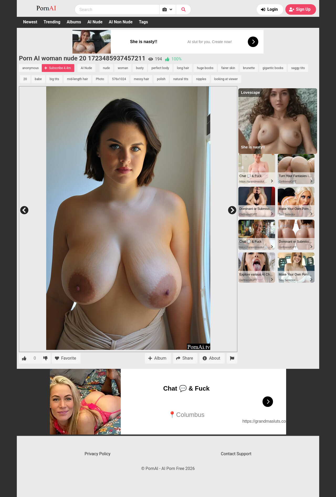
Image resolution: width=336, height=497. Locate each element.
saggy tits (298, 68)
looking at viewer (226, 79)
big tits (54, 79)
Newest (30, 21)
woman (123, 68)
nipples (201, 79)
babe (38, 79)
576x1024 (119, 79)
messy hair (141, 79)
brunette (249, 68)
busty (140, 68)
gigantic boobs (272, 68)
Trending (52, 21)
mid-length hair (77, 79)
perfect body (160, 68)
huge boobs (205, 68)
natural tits (180, 79)
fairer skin (228, 68)
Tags (143, 21)
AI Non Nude (121, 21)
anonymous (30, 68)
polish (161, 79)
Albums (74, 21)
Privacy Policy (98, 453)
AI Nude (94, 21)
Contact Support (236, 453)
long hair (183, 68)
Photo (100, 79)
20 (25, 79)
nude (106, 68)
